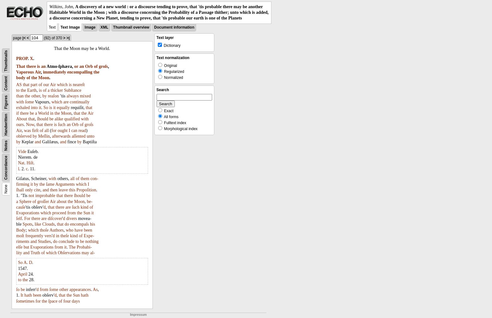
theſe (64, 235)
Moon (43, 77)
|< (24, 38)
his (92, 224)
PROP (22, 58)
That (20, 66)
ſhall (20, 190)
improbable (45, 195)
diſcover (55, 218)
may (85, 252)
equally (63, 107)
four (67, 301)
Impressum (138, 314)
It (22, 295)
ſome (29, 102)
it (40, 107)
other (35, 96)
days (76, 301)
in (51, 113)
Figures (6, 102)
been (88, 230)
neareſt (79, 84)
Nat (21, 163)
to (18, 90)
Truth (35, 252)
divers (71, 218)
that (26, 84)
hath (28, 295)
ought (63, 130)
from (71, 213)
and (38, 142)
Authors (57, 230)
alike (59, 119)
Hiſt (30, 163)
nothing (92, 241)
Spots (27, 224)
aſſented (78, 136)
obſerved (24, 136)
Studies (44, 241)
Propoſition (86, 190)
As (95, 289)
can (74, 130)
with (20, 102)
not (31, 195)
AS (19, 84)
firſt (35, 130)
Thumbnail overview (131, 27)
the (96, 72)
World (43, 113)
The (72, 247)
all (47, 130)
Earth (32, 90)
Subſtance (72, 90)
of (96, 66)
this (72, 190)
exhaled (23, 107)
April (23, 274)
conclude (66, 241)
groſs (103, 66)
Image (90, 27)
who (69, 230)
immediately (54, 72)
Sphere (25, 201)
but (26, 247)
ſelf (19, 218)
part (33, 84)
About (21, 119)
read (82, 130)
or (76, 66)
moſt (20, 235)
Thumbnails (6, 60)
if (17, 113)
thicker (57, 90)
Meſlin (44, 136)
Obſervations (69, 252)
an (43, 66)
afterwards (61, 136)
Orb (89, 66)
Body (21, 230)
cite (37, 190)
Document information (174, 27)
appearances (80, 289)
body (21, 77)
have (78, 230)
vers (48, 235)
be (32, 113)
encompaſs (79, 224)
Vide (22, 151)
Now (30, 124)
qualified (72, 119)
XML (104, 27)
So (46, 107)
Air (38, 72)
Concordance (6, 168)
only (29, 190)
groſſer (43, 201)
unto (90, 136)
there (31, 66)
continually (79, 102)
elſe (19, 247)
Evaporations (28, 213)
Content (6, 83)
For (27, 218)
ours (20, 124)
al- (92, 252)
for (53, 130)
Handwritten (6, 124)
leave (63, 190)
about (62, 201)
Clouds (48, 224)
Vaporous (25, 72)
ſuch (62, 124)
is (38, 66)
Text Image (70, 27)
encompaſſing (79, 72)
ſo (18, 289)
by (44, 96)
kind (84, 207)
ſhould (42, 119)
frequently (34, 235)
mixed (85, 96)
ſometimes (25, 301)
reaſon (53, 96)
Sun (86, 213)
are (66, 102)
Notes (6, 145)
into (34, 107)
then (53, 190)
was (27, 130)
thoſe (44, 230)
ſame (50, 184)
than (20, 96)
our (46, 84)
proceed (59, 213)
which (62, 84)
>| (68, 38)
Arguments (65, 184)
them (85, 178)
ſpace (53, 301)
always (73, 96)
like (38, 224)
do (67, 224)
